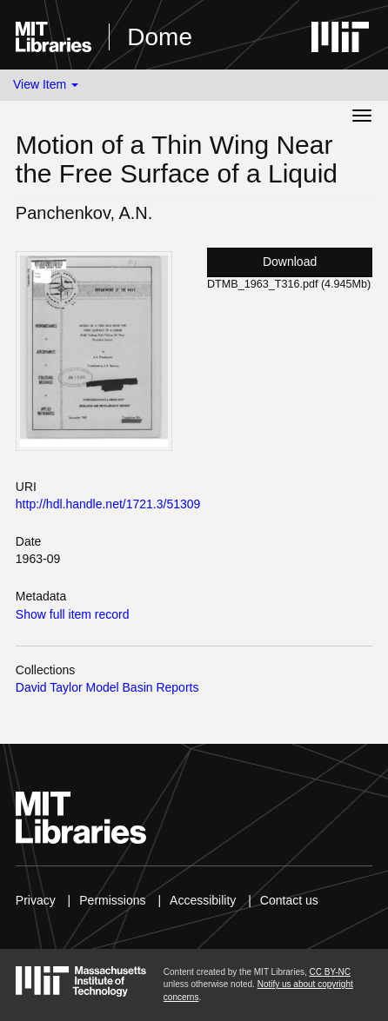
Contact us (289, 900)
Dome (159, 36)
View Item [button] (45, 84)
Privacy (36, 900)
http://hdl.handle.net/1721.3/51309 (108, 504)
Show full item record (73, 614)
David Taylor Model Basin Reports (107, 687)
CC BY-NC (330, 972)
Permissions (112, 900)
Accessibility (203, 900)
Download (290, 262)
